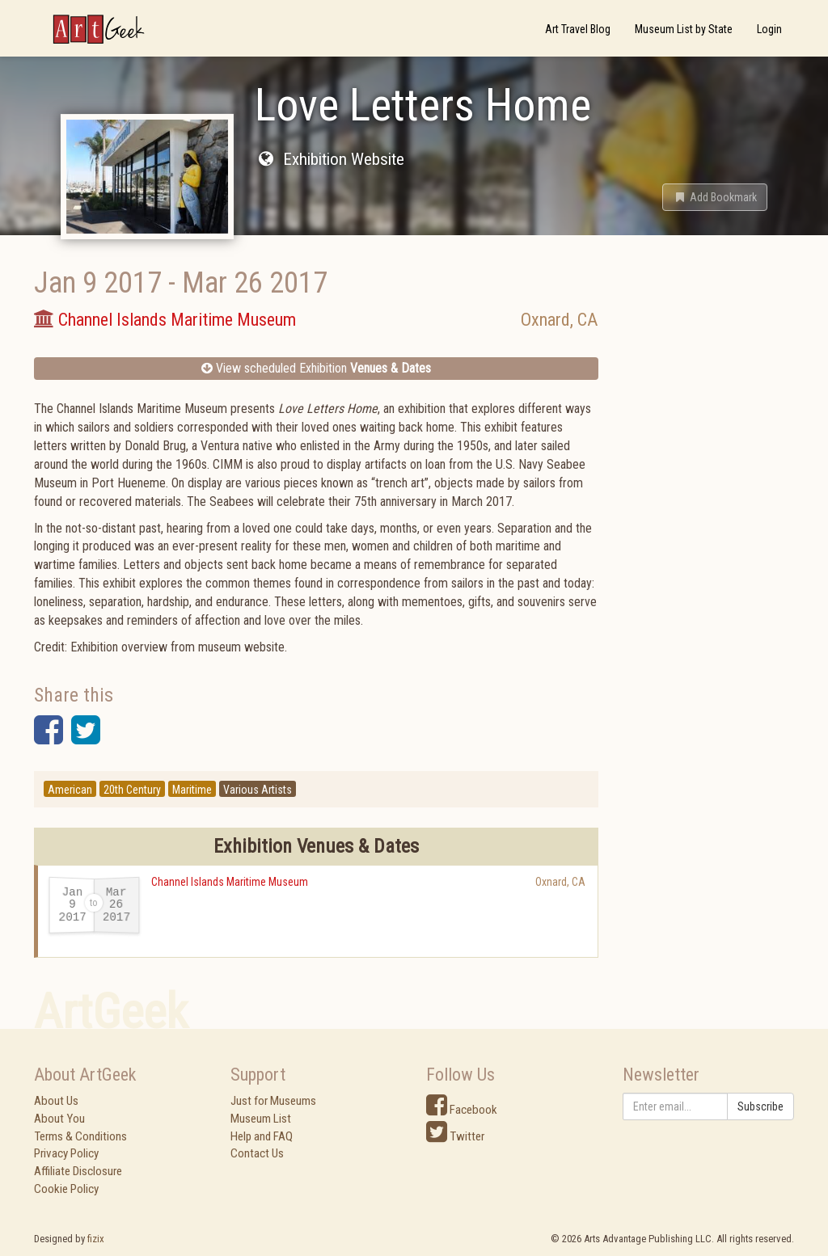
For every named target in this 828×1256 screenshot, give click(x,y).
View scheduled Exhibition (316, 368)
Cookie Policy (66, 1189)
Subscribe (760, 1106)
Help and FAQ (261, 1136)
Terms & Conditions (80, 1136)
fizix (95, 1239)
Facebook (461, 1109)
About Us (56, 1101)
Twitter (455, 1136)
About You (59, 1118)
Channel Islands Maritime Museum (229, 881)
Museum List (260, 1118)
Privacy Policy (66, 1153)
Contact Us (257, 1153)
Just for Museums (273, 1101)
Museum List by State (684, 29)
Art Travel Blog (577, 29)
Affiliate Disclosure (78, 1171)
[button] (714, 197)
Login (769, 29)
